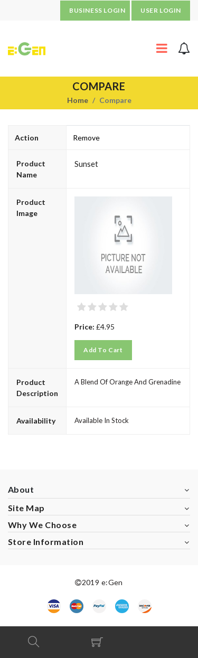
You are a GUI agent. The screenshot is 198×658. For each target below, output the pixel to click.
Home (77, 100)
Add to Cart (103, 350)
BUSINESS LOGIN (97, 10)
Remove (86, 137)
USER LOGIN (160, 10)
